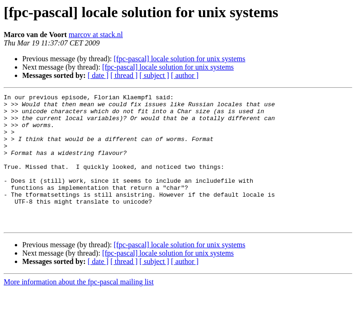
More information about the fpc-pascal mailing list (78, 308)
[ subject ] (154, 75)
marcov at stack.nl (96, 35)
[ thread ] (124, 75)
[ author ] (185, 75)
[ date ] (98, 75)
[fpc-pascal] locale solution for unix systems (179, 59)
